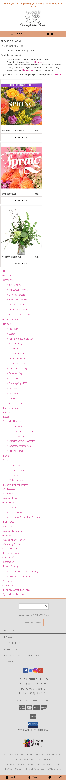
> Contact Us (7, 561)
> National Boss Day (17, 368)
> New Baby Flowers (17, 299)
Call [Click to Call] (11, 777)
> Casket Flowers (15, 435)
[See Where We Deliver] (33, 622)
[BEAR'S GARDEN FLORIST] (33, 26)
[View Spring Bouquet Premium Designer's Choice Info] (21, 167)
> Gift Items (7, 493)
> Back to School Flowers (19, 314)
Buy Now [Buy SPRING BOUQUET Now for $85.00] (21, 200)
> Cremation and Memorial (20, 431)
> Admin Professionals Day (20, 338)
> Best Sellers (8, 275)
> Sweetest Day (14, 373)
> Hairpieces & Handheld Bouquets (24, 517)
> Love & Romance (10, 407)
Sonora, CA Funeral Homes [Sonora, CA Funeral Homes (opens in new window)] (19, 754)
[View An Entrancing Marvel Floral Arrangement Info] (21, 231)
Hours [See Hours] (55, 777)
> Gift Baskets (8, 489)
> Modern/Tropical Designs (14, 484)
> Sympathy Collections (12, 594)
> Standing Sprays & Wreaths (21, 440)
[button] (33, 725)
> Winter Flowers (15, 479)
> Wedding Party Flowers (13, 539)
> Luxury (5, 412)
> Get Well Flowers (16, 304)
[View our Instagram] (35, 671)
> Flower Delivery (9, 566)
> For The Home (15, 450)
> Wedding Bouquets (11, 531)
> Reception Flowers (11, 553)
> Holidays (6, 323)
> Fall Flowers (13, 474)
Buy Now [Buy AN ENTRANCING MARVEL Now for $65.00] (21, 263)
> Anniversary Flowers (18, 289)
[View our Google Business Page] (30, 671)
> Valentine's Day (15, 402)
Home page (39, 62)
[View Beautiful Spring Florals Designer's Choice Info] (21, 104)
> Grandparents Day (17, 358)
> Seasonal (6, 460)
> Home (5, 271)
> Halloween (13, 378)
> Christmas (12, 398)
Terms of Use (54, 769)
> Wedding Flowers (10, 498)
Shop (16, 34)
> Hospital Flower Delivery (19, 576)
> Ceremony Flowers (11, 544)
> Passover (12, 328)
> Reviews (6, 535)
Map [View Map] (32, 777)
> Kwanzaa (12, 393)
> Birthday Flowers (16, 294)
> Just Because (14, 284)
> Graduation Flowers (17, 309)
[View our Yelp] (40, 671)
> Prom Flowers (9, 502)
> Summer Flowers (16, 470)
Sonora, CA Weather (18, 764)
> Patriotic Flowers (10, 319)
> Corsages (12, 507)
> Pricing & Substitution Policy (15, 589)
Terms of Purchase (33, 769)
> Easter (11, 333)
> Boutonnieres (14, 512)
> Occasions (7, 279)
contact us (57, 74)
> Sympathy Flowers (11, 421)
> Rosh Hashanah (16, 353)
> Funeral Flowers (16, 426)
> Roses (5, 416)
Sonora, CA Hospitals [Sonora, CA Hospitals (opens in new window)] (48, 754)
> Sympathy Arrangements (20, 445)
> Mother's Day (14, 343)
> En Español (7, 522)
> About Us (6, 526)
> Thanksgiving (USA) (17, 383)
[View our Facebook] (25, 671)
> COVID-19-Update (11, 585)
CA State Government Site (45, 764)
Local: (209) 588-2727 (33, 693)
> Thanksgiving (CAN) (17, 363)
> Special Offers (9, 557)
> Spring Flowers (15, 465)
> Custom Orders (9, 548)
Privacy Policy (13, 769)
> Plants (5, 455)
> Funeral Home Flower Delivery (22, 571)
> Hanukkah (12, 388)
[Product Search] (34, 606)
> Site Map (6, 581)
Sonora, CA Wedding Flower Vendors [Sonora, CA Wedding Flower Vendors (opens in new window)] (33, 759)
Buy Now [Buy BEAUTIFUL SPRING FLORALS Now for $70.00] (21, 137)
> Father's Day (14, 348)
